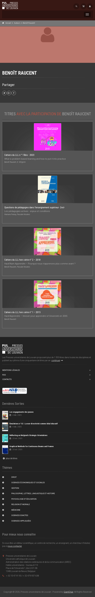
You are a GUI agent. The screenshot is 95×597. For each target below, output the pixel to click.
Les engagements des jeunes (21, 412)
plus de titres (9, 458)
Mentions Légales (11, 370)
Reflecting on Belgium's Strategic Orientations (28, 435)
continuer (57, 360)
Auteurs (17, 23)
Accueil (8, 23)
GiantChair (68, 592)
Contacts (7, 379)
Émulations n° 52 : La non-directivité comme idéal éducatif (33, 424)
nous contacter (15, 546)
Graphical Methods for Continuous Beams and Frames (31, 446)
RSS (4, 375)
